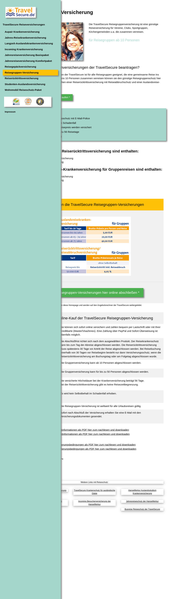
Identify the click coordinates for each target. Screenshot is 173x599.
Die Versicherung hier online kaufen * (90, 112)
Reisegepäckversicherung (20, 66)
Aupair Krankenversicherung (22, 31)
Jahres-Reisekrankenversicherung (25, 37)
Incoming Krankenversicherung (24, 49)
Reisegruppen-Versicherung (22, 72)
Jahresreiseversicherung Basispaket (27, 55)
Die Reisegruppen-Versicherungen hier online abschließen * (115, 309)
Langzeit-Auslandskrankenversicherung (29, 43)
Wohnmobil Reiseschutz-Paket (23, 89)
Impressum (10, 112)
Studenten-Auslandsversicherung (25, 84)
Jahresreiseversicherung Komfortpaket (28, 60)
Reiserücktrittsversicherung (21, 78)
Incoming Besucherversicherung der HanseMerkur (115, 584)
